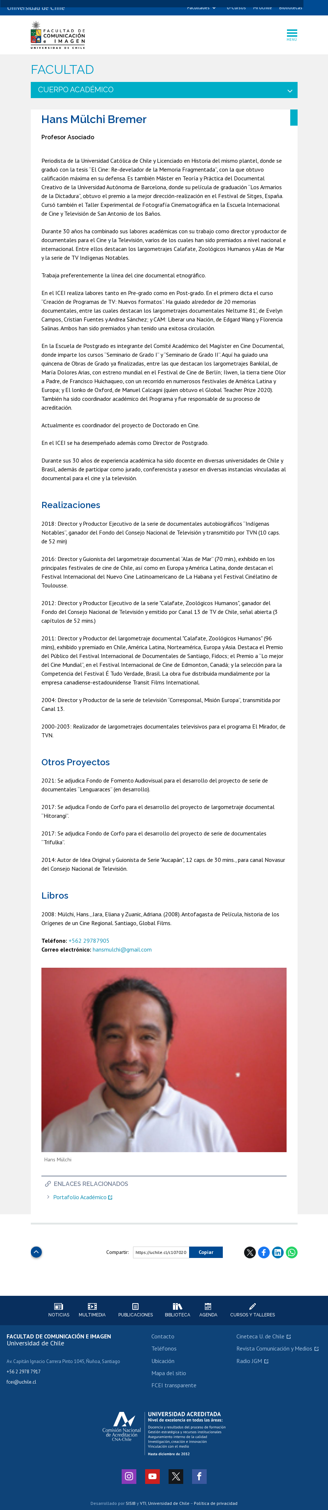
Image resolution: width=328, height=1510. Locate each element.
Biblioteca (177, 1310)
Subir (36, 1250)
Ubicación (162, 1361)
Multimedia (92, 1310)
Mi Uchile (262, 7)
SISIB (131, 1503)
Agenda (208, 1310)
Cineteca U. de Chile (260, 1336)
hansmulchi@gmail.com (122, 949)
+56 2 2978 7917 (24, 1372)
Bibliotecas (290, 7)
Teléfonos (164, 1348)
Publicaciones (135, 1310)
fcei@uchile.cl (21, 1382)
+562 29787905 (89, 940)
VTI (143, 1503)
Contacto (162, 1336)
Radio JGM (249, 1361)
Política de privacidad (215, 1503)
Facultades (198, 7)
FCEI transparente (173, 1385)
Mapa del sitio (168, 1373)
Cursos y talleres (252, 1310)
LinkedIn (277, 1252)
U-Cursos (236, 7)
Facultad (62, 69)
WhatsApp (291, 1252)
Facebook (264, 1252)
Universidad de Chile (168, 1503)
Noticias (58, 1310)
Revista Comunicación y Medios (274, 1348)
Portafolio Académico (80, 1197)
